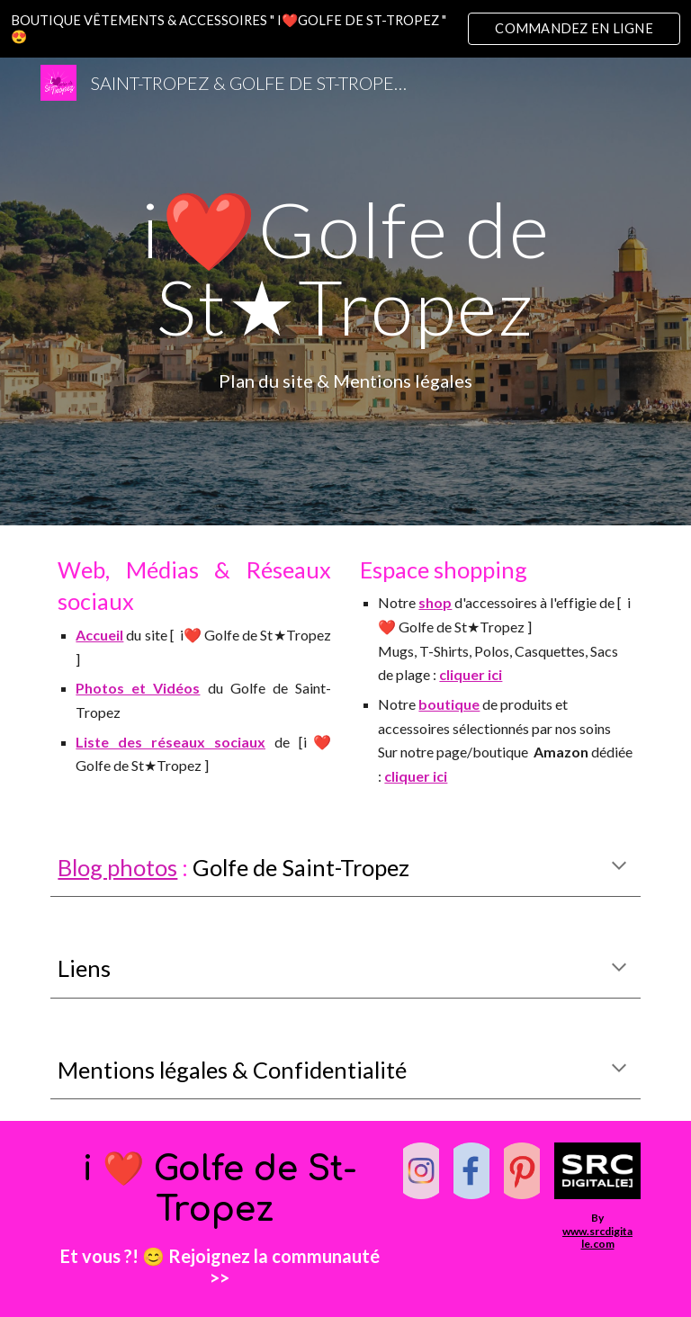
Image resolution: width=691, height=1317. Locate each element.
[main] (345, 267)
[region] (345, 29)
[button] (619, 867)
